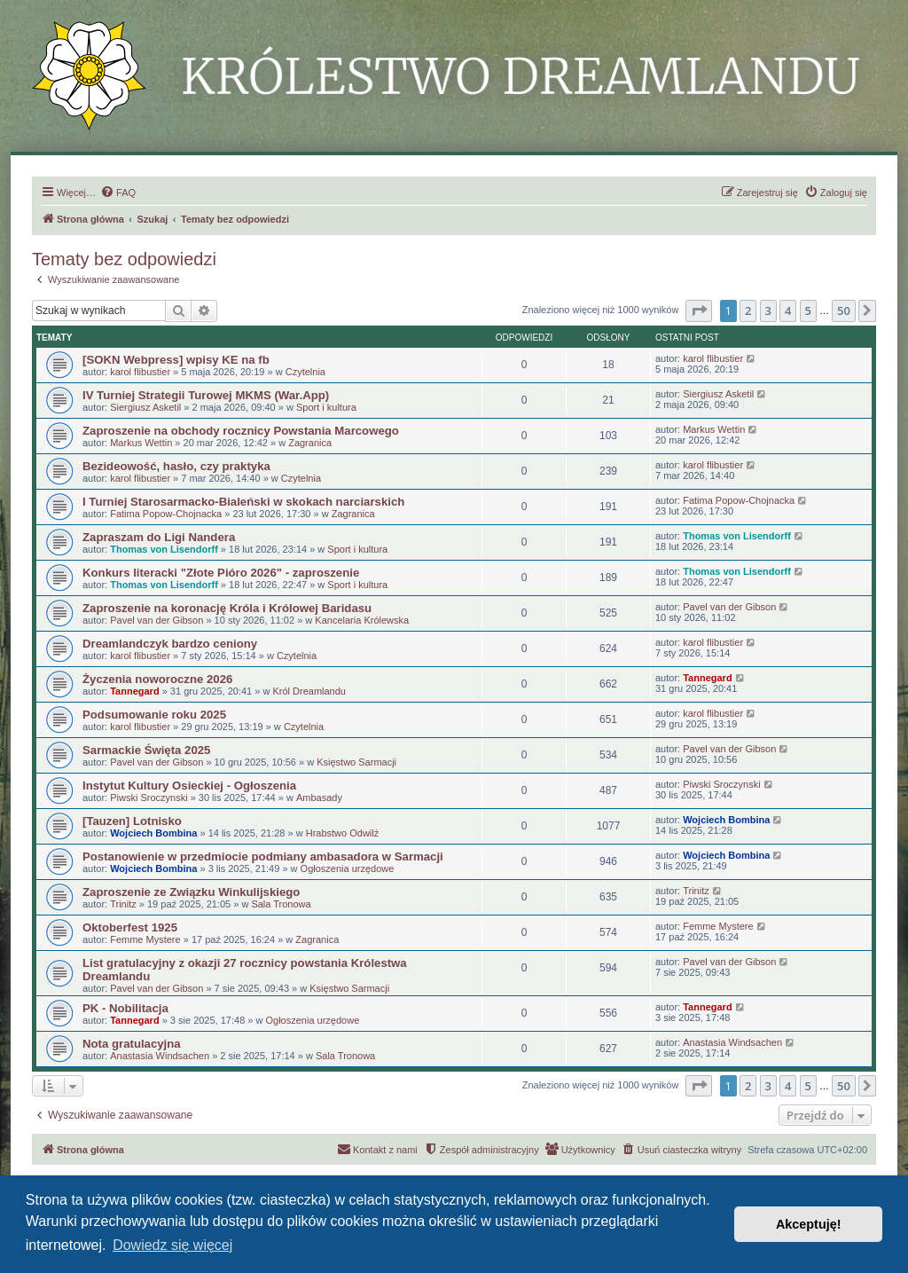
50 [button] (843, 310)
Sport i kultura (326, 407)
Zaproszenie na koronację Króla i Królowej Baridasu (227, 608)
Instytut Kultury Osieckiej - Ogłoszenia (189, 785)
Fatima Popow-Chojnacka (166, 513)
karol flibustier (140, 371)
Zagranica (310, 442)
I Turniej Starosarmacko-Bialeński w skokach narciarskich (243, 501)
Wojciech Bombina (153, 833)
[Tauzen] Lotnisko (132, 821)
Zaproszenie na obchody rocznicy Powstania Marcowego (240, 430)
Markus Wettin (141, 442)
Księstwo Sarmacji (356, 762)
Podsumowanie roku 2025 (154, 714)
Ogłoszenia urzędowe (348, 868)
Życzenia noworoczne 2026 (157, 679)
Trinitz (123, 904)
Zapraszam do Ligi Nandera (158, 537)
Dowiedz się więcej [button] (172, 1245)
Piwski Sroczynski (148, 797)
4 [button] (788, 310)
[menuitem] (118, 192)
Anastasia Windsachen (159, 1055)
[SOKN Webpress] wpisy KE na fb (176, 359)
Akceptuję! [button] (808, 1224)
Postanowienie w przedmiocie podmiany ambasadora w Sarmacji (262, 856)
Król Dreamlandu (309, 691)
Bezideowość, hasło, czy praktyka (176, 466)
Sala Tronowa (280, 904)
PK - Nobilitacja (125, 1008)
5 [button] (808, 310)
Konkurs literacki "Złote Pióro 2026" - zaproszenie (220, 572)
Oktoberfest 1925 (129, 927)
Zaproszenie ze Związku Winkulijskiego (191, 892)
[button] (698, 310)
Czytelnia (305, 371)
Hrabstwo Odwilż (343, 833)
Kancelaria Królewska (362, 620)
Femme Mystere (145, 939)
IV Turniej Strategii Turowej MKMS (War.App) (205, 395)
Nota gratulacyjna (131, 1043)
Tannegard (134, 691)
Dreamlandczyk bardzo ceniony (169, 643)
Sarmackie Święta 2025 (146, 750)
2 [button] (748, 310)
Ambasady (319, 797)
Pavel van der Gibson (156, 620)
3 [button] (768, 310)
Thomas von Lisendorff (164, 549)
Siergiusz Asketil (145, 407)
